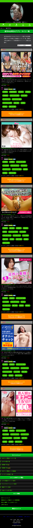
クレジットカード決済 (15, 95)
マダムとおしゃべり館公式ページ (16, 316)
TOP (4, 516)
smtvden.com (16, 524)
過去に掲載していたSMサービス (9, 502)
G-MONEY (12, 161)
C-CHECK (5, 91)
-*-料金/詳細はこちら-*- (5, 84)
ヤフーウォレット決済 (7, 102)
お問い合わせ (4, 504)
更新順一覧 (6, 468)
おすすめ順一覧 (6, 461)
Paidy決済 (28, 91)
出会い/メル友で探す (7, 490)
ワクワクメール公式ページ (16, 114)
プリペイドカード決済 (17, 99)
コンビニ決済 (24, 95)
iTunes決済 (21, 91)
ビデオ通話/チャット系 (8, 360)
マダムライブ (8, 322)
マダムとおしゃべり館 (10, 256)
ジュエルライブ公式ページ (16, 449)
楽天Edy (23, 102)
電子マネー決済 (12, 106)
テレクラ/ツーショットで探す (9, 484)
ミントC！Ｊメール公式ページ (16, 180)
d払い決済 (12, 228)
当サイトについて (5, 498)
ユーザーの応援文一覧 (7, 474)
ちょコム (23, 301)
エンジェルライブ (9, 186)
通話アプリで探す (6, 487)
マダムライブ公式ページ (16, 382)
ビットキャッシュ (6, 99)
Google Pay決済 (13, 91)
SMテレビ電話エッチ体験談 (9, 471)
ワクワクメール (9, 49)
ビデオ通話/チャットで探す (9, 480)
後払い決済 (16, 102)
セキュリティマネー (14, 165)
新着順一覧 (5, 464)
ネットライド (24, 165)
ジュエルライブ (8, 388)
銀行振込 (4, 106)
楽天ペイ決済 (19, 239)
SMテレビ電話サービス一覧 (9, 458)
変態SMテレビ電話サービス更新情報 (10, 500)
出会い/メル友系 (7, 87)
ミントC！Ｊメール (10, 119)
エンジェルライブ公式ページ (16, 250)
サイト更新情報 (19, 516)
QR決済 (4, 231)
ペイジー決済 (25, 235)
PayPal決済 (5, 95)
